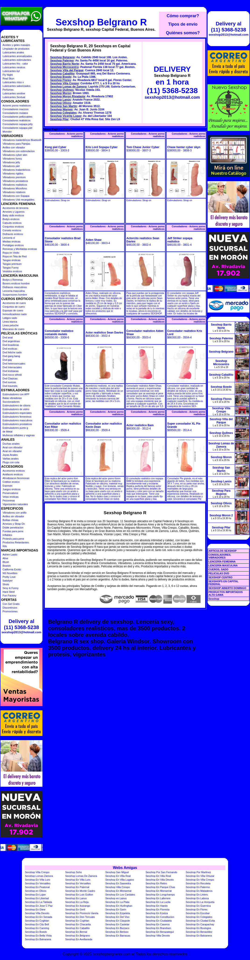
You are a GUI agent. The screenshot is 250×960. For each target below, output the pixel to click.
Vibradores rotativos (14, 192)
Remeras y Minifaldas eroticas (20, 249)
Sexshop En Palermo (198, 887)
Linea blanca (10, 321)
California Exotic (12, 569)
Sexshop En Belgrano (77, 935)
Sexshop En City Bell (37, 924)
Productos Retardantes (16, 542)
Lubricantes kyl (11, 71)
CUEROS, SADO (218, 569)
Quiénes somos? (183, 33)
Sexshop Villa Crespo (64, 83)
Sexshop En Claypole (117, 920)
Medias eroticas (12, 241)
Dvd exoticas (10, 348)
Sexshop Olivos (60, 103)
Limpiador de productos (16, 48)
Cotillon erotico (11, 481)
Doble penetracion (13, 527)
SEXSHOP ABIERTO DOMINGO (227, 588)
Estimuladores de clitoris (16, 405)
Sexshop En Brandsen (158, 928)
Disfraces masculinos (15, 287)
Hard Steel (9, 591)
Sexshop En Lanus (76, 898)
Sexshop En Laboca (197, 898)
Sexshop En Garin (115, 909)
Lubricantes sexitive (14, 93)
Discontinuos (10, 607)
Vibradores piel (11, 166)
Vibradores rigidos (13, 173)
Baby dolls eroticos (13, 215)
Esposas (7, 485)
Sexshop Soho (73, 872)
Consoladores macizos (15, 109)
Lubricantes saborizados (16, 86)
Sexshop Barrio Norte (64, 63)
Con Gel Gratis (11, 604)
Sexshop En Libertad (37, 898)
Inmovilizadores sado (15, 314)
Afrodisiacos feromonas (16, 478)
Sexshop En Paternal (77, 887)
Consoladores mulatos (15, 113)
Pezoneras (9, 500)
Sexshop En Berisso (116, 931)
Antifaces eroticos (13, 474)
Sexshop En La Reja (76, 902)
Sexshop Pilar (59, 119)
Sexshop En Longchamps (160, 894)
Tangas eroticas (12, 260)
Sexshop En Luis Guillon (79, 894)
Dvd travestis (10, 386)
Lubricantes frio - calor (15, 63)
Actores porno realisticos (17, 105)
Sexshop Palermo (62, 60)
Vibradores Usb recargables (18, 199)
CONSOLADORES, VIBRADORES (219, 556)
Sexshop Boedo (60, 76)
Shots (6, 584)
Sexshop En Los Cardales (120, 894)
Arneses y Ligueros (13, 211)
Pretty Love (9, 576)
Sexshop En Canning (37, 928)
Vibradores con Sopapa (16, 195)
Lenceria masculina (14, 290)
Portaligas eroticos (13, 245)
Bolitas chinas (10, 520)
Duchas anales (11, 443)
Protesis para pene (13, 538)
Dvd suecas (9, 382)
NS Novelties (10, 573)
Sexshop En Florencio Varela (81, 913)
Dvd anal (8, 337)
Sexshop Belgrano (62, 57)
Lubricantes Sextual (14, 97)
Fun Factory (9, 595)
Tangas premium (12, 263)
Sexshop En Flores (197, 909)
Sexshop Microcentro (64, 67)
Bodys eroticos (11, 219)
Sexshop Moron (60, 93)
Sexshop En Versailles (37, 883)
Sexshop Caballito (62, 73)
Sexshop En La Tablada (38, 902)
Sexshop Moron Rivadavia (67, 96)
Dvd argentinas (11, 341)
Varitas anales (11, 458)
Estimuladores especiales (17, 413)
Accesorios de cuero (14, 303)
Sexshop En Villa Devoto (160, 879)
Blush (6, 562)
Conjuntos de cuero (14, 306)
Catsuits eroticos (12, 222)
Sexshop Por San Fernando (161, 872)
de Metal (7, 431)
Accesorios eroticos (14, 470)
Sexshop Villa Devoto (37, 913)
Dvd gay (7, 359)
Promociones (10, 611)
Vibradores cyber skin (15, 154)
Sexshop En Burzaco (117, 928)
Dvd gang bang (11, 356)
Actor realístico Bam (140, 425)
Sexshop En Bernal (76, 931)
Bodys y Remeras (13, 279)
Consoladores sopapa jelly (18, 124)
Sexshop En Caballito (77, 928)
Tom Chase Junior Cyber (142, 147)
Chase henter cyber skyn (183, 147)
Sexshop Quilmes (62, 90)
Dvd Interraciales (12, 367)
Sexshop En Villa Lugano (119, 879)
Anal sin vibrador (12, 451)
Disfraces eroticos (13, 234)
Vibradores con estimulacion (19, 151)
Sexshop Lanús (60, 99)
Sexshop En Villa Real (118, 876)
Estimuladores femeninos (17, 416)
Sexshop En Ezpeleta (117, 913)
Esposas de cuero (13, 310)
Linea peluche (11, 325)
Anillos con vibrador (14, 147)
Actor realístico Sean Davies (104, 332)
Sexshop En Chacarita (77, 924)
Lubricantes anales (13, 52)
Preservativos (10, 493)
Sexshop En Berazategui (160, 931)
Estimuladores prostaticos (17, 424)
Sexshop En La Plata (117, 902)
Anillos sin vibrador (13, 516)
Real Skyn (8, 78)
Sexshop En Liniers (197, 894)
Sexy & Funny (10, 588)
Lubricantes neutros (14, 67)
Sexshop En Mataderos (199, 890)
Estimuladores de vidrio (16, 409)
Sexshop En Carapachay (200, 924)
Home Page (50, 129)
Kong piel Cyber (55, 147)
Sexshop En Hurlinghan (118, 905)
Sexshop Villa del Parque (66, 70)
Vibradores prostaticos (15, 181)
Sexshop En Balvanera (199, 935)
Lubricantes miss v (13, 82)
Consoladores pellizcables (17, 116)
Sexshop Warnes (61, 109)
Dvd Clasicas (10, 378)
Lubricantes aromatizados (17, 56)
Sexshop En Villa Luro (37, 879)
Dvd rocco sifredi (12, 374)
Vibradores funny (12, 158)
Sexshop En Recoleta (198, 883)
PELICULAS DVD (218, 573)
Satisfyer (8, 580)
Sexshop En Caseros (158, 924)
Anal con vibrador (13, 447)
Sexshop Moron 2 (221, 515)
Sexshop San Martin (63, 106)
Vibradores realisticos (15, 184)
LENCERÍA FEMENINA (222, 561)
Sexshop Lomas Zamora (39, 876)
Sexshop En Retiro (156, 883)
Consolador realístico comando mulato (59, 332)
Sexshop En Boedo (36, 931)
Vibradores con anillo (15, 512)
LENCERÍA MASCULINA (223, 565)
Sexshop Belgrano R (101, 22)
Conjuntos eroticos (13, 226)
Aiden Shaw (93, 240)
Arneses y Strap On (14, 523)
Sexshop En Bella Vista (38, 935)
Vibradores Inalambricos (16, 169)
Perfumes (8, 89)
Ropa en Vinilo (11, 252)
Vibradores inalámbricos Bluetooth (22, 140)
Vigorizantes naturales (15, 504)
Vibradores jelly (11, 162)
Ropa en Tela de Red (15, 256)
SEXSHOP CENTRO (220, 577)
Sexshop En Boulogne (198, 928)
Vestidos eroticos (12, 271)
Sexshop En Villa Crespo (200, 879)
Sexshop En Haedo (157, 905)
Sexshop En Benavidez (199, 931)
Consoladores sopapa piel (17, 127)
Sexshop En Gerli (75, 909)
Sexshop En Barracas (117, 935)
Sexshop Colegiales (63, 112)
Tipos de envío (183, 24)
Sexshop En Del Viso (117, 917)
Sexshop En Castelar (117, 924)
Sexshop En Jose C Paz (39, 905)
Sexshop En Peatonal (37, 887)
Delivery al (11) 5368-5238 (21, 624)
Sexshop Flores (60, 80)
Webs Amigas (125, 868)
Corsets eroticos (12, 230)
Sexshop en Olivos (35, 890)
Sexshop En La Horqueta (200, 902)
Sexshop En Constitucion (160, 917)
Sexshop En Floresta (157, 909)
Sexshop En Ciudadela (159, 920)
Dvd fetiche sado (12, 352)
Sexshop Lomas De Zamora (81, 876)
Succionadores (11, 401)
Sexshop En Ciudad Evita (200, 920)
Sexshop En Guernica (198, 905)
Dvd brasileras (11, 345)
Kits (5, 546)
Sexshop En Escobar (198, 913)
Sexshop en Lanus (116, 898)
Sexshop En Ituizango (77, 905)
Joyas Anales (10, 454)
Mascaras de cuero (13, 329)
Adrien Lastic (10, 554)
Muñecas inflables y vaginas (19, 435)
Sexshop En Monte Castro (80, 890)
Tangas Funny (11, 267)
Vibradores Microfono (15, 188)
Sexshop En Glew (35, 909)
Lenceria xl (9, 237)
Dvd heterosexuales (14, 363)
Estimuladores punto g (15, 427)
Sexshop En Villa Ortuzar (200, 876)
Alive (5, 558)
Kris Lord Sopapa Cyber (102, 147)
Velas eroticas (10, 496)
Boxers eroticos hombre (16, 283)
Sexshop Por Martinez (198, 872)
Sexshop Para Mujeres (221, 492)
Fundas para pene (13, 531)
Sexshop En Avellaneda (78, 939)
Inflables (7, 535)
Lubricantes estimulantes (17, 59)
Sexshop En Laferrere (158, 898)
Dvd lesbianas (11, 371)
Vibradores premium (14, 177)
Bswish (7, 565)
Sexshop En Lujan (35, 894)
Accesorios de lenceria (15, 208)
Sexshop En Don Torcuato (80, 917)
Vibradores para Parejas (16, 143)
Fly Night (8, 74)
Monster (7, 131)
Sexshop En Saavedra (118, 883)
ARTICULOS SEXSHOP (222, 550)
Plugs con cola (11, 462)
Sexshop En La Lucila (158, 902)
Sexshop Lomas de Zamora (68, 86)
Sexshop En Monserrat (118, 890)
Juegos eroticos (12, 489)
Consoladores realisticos (17, 120)
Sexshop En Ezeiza (157, 913)
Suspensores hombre (15, 294)
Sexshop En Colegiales (199, 917)
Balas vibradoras (12, 398)
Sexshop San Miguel (117, 872)
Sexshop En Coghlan (37, 920)
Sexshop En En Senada (38, 917)
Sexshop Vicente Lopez (65, 116)
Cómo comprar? (183, 16)
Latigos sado (10, 318)
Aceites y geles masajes (16, 45)
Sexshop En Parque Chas (160, 887)
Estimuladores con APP (16, 394)
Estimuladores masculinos (17, 420)
